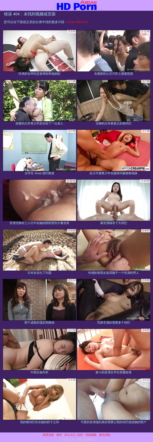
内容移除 (91, 434)
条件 (59, 434)
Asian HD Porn (77, 22)
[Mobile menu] (3, 5)
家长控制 (104, 434)
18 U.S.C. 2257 (73, 434)
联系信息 (48, 434)
